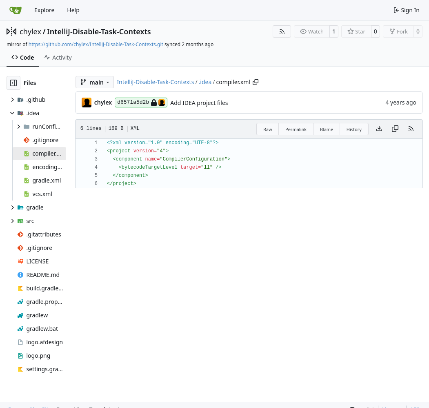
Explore (44, 10)
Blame (326, 129)
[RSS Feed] (282, 31)
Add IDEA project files (199, 103)
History (354, 129)
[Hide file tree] (13, 83)
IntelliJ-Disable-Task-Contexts (99, 31)
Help (73, 10)
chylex (30, 31)
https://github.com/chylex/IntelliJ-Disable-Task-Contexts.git (96, 44)
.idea (205, 82)
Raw (267, 129)
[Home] (15, 10)
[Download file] (379, 129)
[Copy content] (395, 129)
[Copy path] (255, 82)
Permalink (296, 129)
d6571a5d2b (141, 102)
